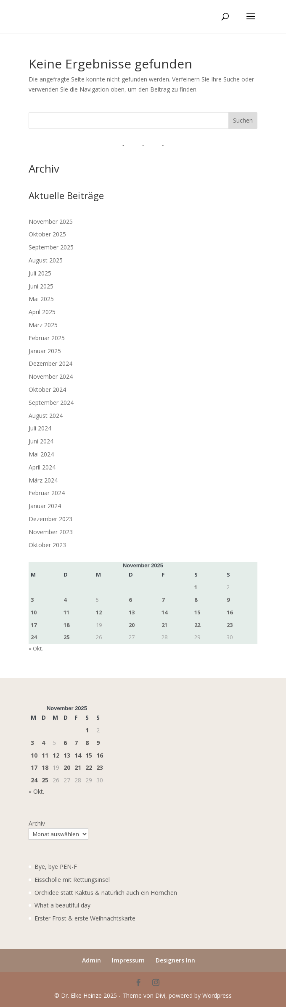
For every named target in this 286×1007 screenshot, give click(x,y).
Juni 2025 (41, 286)
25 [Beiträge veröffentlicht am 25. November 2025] (66, 637)
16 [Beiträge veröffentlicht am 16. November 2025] (230, 612)
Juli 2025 (40, 273)
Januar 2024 (45, 506)
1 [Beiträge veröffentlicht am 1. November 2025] (195, 587)
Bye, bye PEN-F (55, 867)
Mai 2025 (41, 299)
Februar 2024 (47, 493)
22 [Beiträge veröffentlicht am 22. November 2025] (197, 625)
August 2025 (46, 260)
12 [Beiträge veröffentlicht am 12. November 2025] (99, 612)
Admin (91, 960)
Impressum (128, 960)
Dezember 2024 (50, 363)
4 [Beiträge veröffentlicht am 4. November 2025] (65, 599)
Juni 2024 (41, 441)
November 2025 (51, 222)
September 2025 (51, 247)
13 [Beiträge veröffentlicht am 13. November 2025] (132, 612)
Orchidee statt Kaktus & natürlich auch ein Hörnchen (105, 893)
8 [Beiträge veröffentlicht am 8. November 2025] (195, 599)
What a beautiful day (62, 905)
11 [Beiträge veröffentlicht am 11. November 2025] (66, 612)
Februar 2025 (47, 338)
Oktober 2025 (47, 234)
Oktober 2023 (47, 545)
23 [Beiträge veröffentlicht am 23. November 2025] (230, 625)
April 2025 (42, 312)
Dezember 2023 (50, 519)
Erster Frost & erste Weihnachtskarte (84, 918)
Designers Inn (175, 960)
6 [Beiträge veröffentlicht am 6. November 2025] (130, 599)
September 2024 (51, 402)
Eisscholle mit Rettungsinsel (72, 880)
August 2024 (46, 416)
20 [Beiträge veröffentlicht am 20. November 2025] (132, 625)
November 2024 (51, 376)
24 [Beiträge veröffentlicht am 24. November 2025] (34, 637)
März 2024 (43, 480)
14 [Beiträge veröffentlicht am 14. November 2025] (164, 612)
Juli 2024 (40, 428)
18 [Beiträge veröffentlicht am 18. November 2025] (66, 625)
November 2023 (51, 532)
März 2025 (43, 325)
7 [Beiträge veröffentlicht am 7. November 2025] (163, 599)
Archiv (37, 823)
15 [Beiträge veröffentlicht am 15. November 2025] (197, 612)
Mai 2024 (41, 454)
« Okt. (36, 648)
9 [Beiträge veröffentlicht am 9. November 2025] (228, 599)
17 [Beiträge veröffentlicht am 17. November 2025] (34, 625)
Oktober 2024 (47, 389)
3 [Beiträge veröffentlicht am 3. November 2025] (32, 599)
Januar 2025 (45, 351)
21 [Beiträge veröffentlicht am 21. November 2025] (164, 625)
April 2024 (42, 467)
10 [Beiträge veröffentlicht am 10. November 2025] (34, 612)
